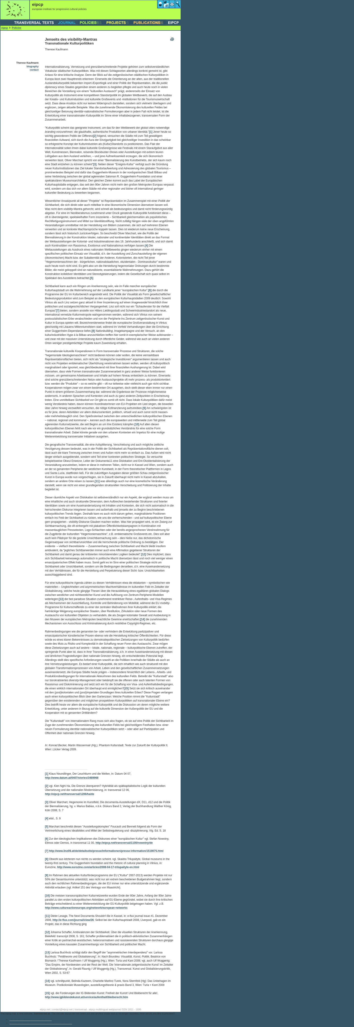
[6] (150, 290)
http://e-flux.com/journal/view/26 (73, 920)
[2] (94, 135)
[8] (93, 330)
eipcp (4, 27)
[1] (150, 131)
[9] (144, 408)
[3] (95, 164)
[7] (57, 310)
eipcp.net (45, 1009)
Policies (16, 27)
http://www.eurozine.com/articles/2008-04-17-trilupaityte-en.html (98, 867)
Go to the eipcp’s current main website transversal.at (40, 1022)
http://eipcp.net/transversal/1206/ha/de (69, 794)
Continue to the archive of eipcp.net (30, 1019)
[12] (143, 554)
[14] (142, 619)
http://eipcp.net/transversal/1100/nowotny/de (124, 842)
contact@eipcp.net (62, 1009)
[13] (61, 599)
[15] (126, 688)
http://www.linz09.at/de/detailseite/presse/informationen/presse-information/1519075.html (106, 851)
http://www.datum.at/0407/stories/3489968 (71, 777)
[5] (91, 278)
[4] (146, 245)
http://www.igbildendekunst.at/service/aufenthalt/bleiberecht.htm (86, 997)
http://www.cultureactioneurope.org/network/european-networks (86, 907)
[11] (97, 481)
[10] (136, 424)
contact (34, 69)
